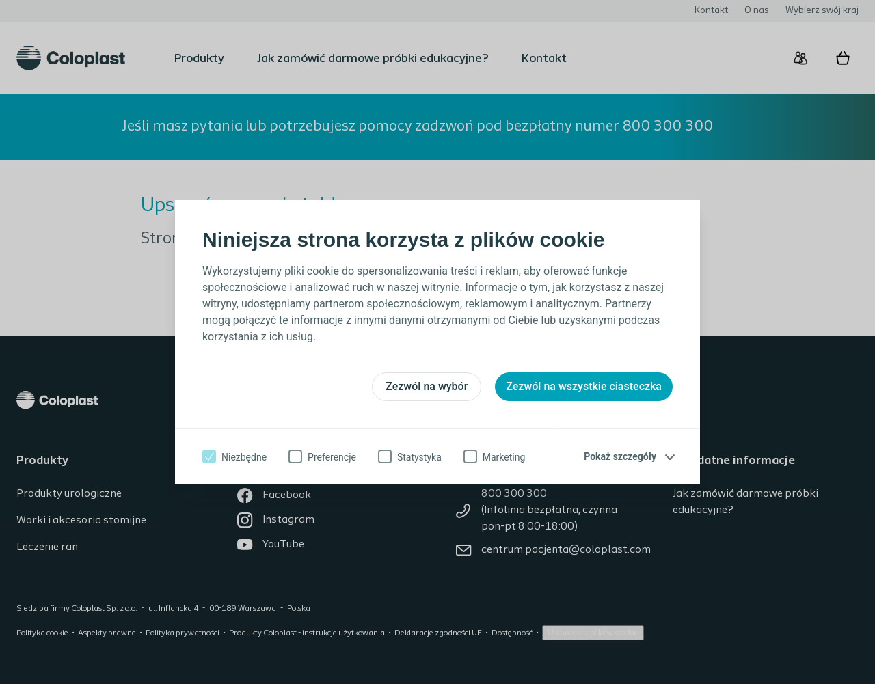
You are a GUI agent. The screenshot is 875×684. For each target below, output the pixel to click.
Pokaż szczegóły (620, 456)
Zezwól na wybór (427, 386)
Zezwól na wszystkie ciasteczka (584, 386)
